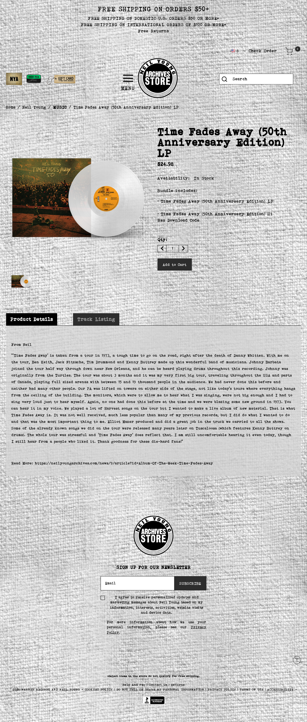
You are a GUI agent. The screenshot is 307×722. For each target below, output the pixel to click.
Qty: (162, 239)
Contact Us (159, 685)
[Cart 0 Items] (289, 51)
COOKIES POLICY (99, 689)
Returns (178, 685)
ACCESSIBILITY (280, 689)
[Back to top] (297, 660)
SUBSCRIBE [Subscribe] (190, 583)
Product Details (31, 319)
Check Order (263, 50)
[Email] (137, 583)
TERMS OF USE (252, 689)
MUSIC (60, 107)
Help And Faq (135, 685)
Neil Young (34, 107)
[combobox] (256, 79)
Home (11, 107)
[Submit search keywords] (224, 79)
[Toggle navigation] (143, 78)
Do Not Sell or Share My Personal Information (160, 689)
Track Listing (96, 319)
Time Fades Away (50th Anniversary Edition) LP (126, 107)
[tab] (31, 319)
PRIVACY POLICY (223, 689)
